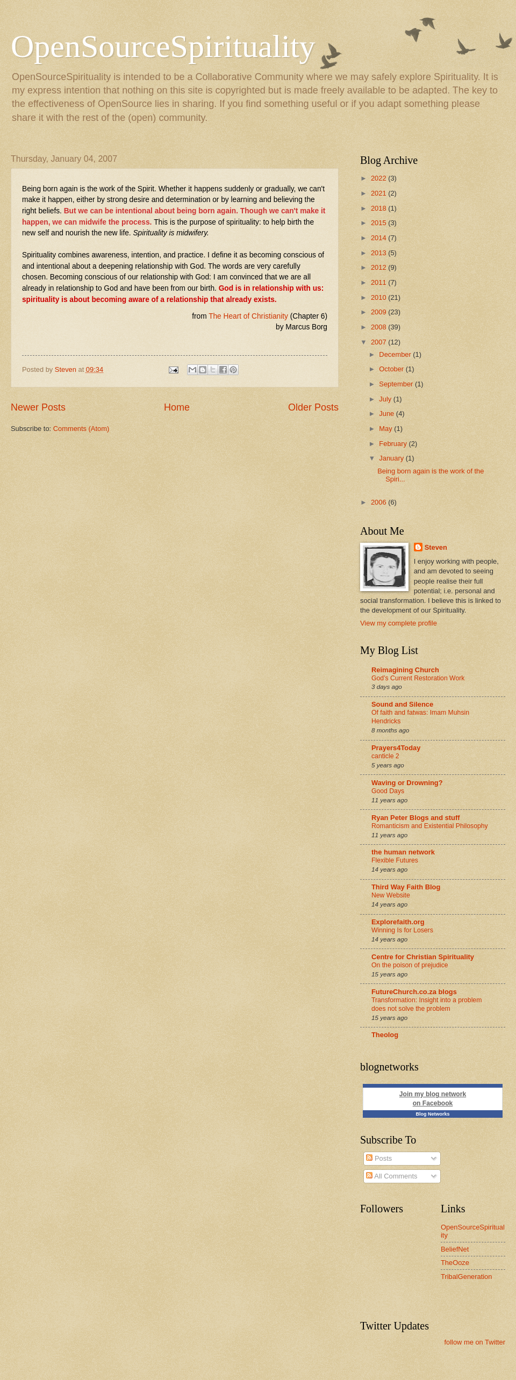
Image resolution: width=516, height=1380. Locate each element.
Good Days (387, 791)
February (393, 444)
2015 (379, 223)
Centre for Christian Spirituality (422, 957)
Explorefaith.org (398, 922)
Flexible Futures (394, 860)
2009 (379, 312)
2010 (379, 297)
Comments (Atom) (81, 429)
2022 (379, 178)
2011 (379, 282)
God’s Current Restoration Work (417, 678)
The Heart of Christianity (248, 316)
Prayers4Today (395, 748)
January (392, 458)
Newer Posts (38, 407)
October (392, 369)
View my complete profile (398, 623)
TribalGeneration (466, 1277)
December (396, 354)
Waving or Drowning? (407, 783)
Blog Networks (432, 1114)
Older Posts (313, 407)
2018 (379, 208)
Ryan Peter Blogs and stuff (415, 818)
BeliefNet (455, 1249)
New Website (390, 895)
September (397, 384)
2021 (379, 193)
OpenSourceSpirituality (163, 46)
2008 (379, 327)
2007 (379, 342)
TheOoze (455, 1263)
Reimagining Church (405, 670)
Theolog (384, 1035)
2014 (379, 238)
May (386, 429)
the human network (403, 852)
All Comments (391, 1176)
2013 (379, 253)
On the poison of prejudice (409, 965)
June (387, 413)
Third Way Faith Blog (405, 887)
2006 (379, 502)
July (386, 399)
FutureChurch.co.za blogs (414, 992)
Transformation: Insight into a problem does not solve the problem (426, 1004)
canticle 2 (385, 756)
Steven (436, 547)
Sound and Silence (402, 704)
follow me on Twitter (474, 1342)
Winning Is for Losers (402, 930)
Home (177, 407)
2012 (379, 267)
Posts (379, 1158)
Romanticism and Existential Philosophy (429, 826)
